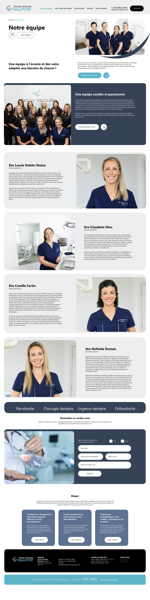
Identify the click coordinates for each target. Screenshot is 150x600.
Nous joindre (101, 8)
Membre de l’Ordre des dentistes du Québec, (100, 375)
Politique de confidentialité (109, 580)
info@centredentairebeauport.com (69, 565)
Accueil (11, 20)
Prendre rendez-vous (90, 75)
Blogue (90, 8)
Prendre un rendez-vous (119, 10)
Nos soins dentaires (63, 8)
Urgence (137, 8)
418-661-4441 (70, 559)
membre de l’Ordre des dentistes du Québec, (104, 252)
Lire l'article (39, 540)
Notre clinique (46, 8)
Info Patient (79, 8)
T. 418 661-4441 (119, 7)
